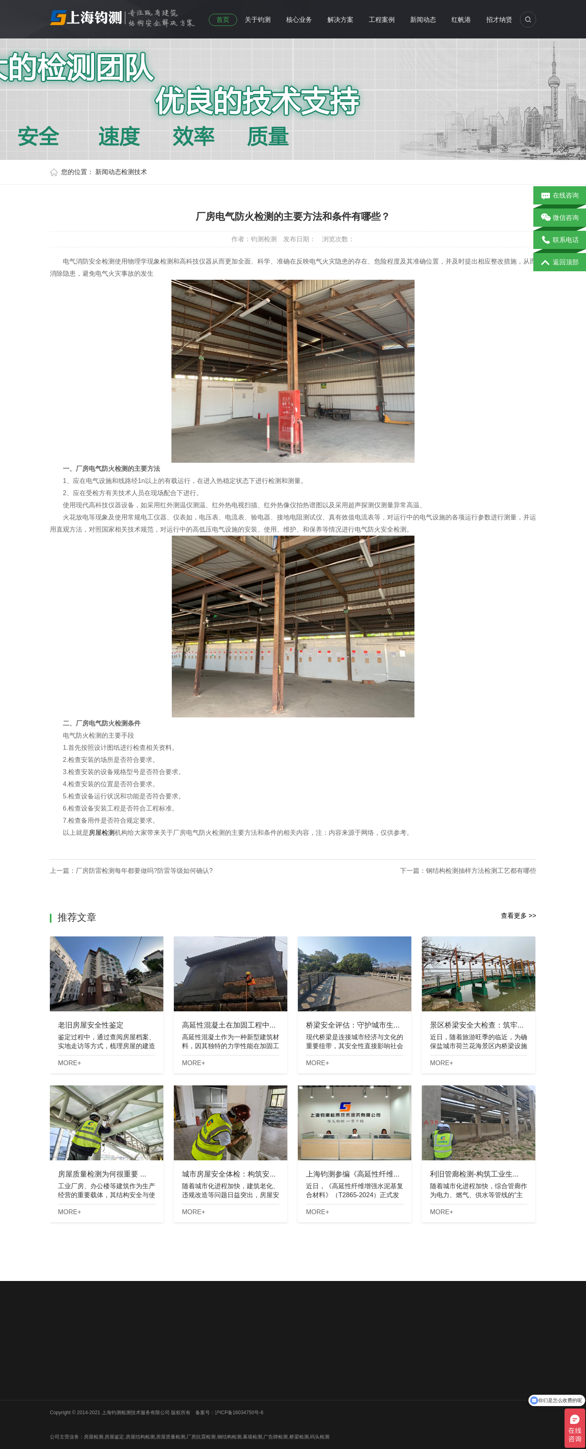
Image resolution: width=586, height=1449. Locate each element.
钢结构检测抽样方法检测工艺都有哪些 (481, 870)
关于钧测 (258, 19)
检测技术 (134, 171)
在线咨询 (560, 196)
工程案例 (382, 19)
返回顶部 (560, 263)
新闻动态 (423, 19)
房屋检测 (102, 832)
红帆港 (461, 19)
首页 (222, 19)
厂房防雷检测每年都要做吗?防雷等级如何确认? (144, 870)
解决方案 (340, 19)
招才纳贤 (499, 19)
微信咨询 (560, 218)
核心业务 (299, 19)
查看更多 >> (518, 915)
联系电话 (560, 240)
